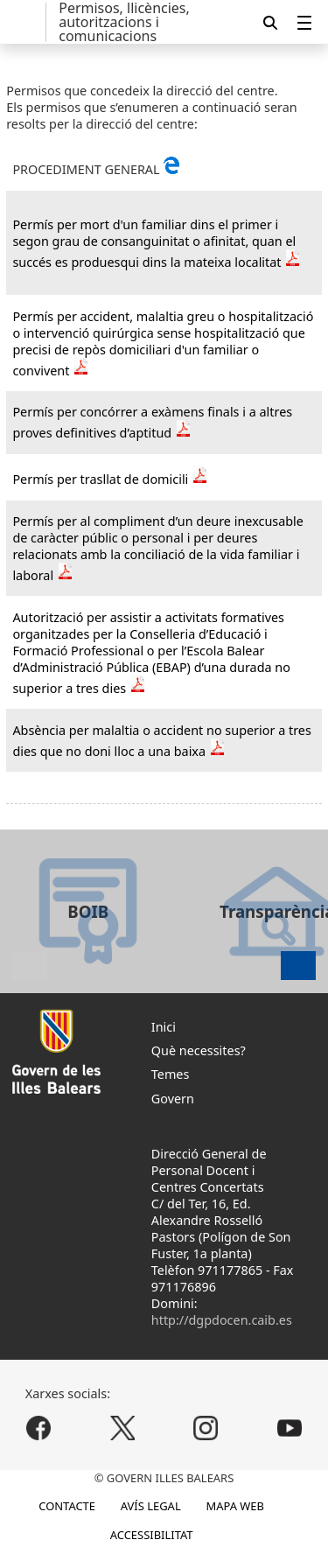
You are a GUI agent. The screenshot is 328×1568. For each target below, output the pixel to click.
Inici (163, 1026)
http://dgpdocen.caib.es (221, 1320)
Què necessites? (198, 1050)
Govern (172, 1098)
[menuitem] (304, 22)
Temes (170, 1074)
